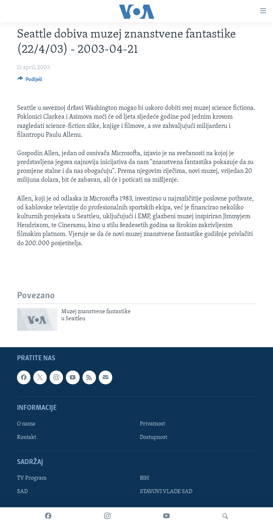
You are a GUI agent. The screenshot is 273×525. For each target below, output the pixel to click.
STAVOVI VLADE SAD (166, 492)
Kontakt (26, 437)
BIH (144, 478)
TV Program (31, 478)
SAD (22, 492)
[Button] (29, 81)
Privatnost (152, 424)
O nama (26, 424)
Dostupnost (153, 437)
